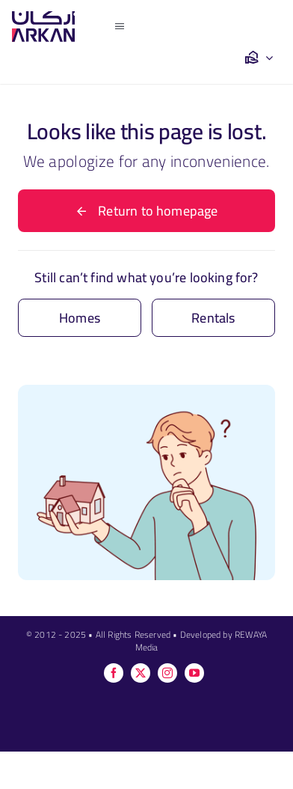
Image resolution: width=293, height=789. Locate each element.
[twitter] (140, 673)
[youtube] (194, 673)
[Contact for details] (79, 318)
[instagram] (167, 673)
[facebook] (113, 673)
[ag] (43, 17)
